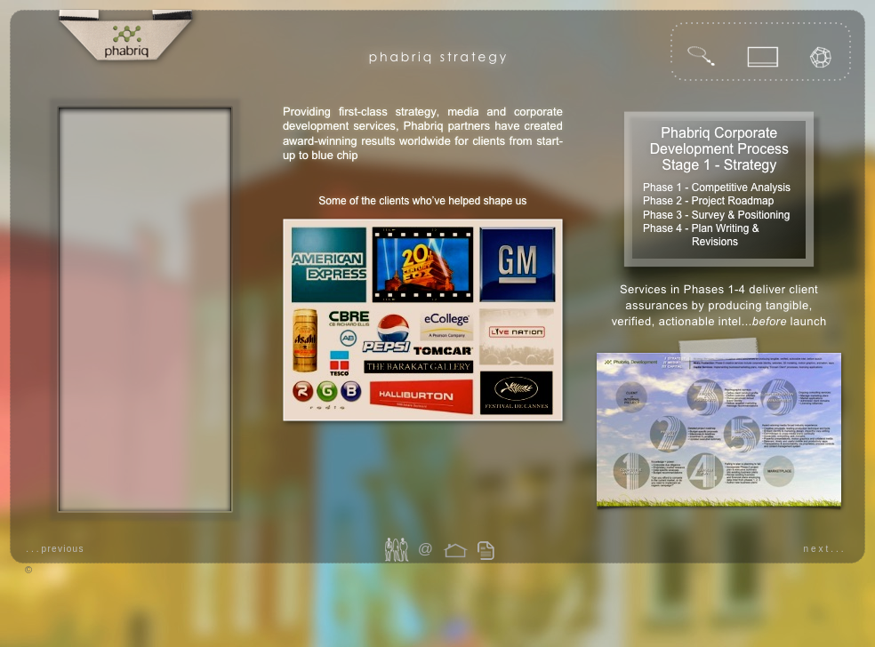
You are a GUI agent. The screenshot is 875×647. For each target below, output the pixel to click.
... (55, 549)
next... (824, 549)
